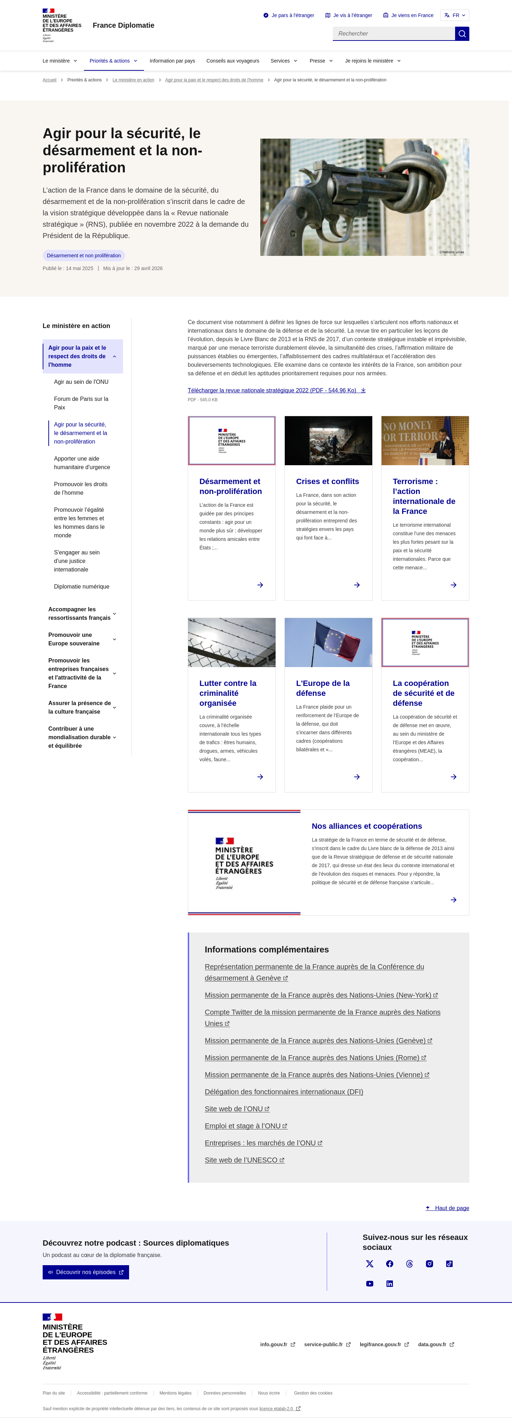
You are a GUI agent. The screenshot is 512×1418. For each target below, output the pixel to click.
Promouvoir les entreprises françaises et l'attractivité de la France (78, 673)
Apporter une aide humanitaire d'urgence (82, 463)
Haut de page (451, 1208)
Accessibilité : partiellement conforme (112, 1393)
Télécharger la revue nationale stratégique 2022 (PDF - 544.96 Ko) (273, 390)
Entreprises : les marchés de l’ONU (260, 1143)
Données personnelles (225, 1393)
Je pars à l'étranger (293, 15)
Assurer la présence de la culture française (79, 707)
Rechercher (462, 34)
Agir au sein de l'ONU (81, 382)
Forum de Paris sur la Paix (81, 403)
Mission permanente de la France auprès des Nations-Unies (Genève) (315, 1040)
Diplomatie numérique (82, 587)
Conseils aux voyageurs (233, 61)
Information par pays (172, 61)
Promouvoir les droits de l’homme (80, 488)
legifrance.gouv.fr (381, 1344)
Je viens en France (412, 15)
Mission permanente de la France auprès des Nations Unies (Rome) (312, 1058)
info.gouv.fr (274, 1344)
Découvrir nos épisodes (86, 1272)
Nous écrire (269, 1393)
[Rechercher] (394, 34)
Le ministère (56, 61)
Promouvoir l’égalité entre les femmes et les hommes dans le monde (79, 522)
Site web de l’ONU (234, 1109)
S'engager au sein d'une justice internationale (77, 561)
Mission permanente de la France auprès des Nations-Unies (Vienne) (314, 1075)
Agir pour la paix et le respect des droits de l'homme (214, 79)
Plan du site (54, 1393)
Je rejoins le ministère (369, 61)
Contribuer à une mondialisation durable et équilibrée (79, 737)
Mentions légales (176, 1393)
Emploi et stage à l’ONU (243, 1126)
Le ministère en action (133, 79)
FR (456, 15)
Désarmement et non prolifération (84, 255)
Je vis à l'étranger (353, 15)
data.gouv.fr (433, 1344)
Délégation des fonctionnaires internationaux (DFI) (284, 1092)
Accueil (50, 79)
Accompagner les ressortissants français (79, 613)
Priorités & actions (110, 61)
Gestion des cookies (313, 1393)
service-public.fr (324, 1344)
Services (280, 61)
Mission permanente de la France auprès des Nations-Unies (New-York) (318, 995)
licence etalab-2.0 (277, 1408)
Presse (317, 61)
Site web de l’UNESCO (241, 1160)
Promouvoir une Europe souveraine (74, 639)
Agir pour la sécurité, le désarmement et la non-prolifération (80, 433)
